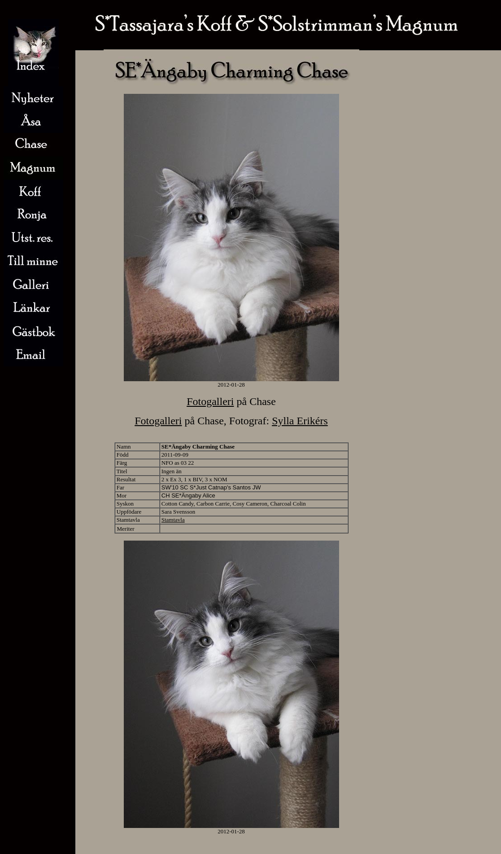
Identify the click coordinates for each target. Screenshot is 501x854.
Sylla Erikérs (300, 421)
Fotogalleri (210, 401)
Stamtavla (173, 519)
